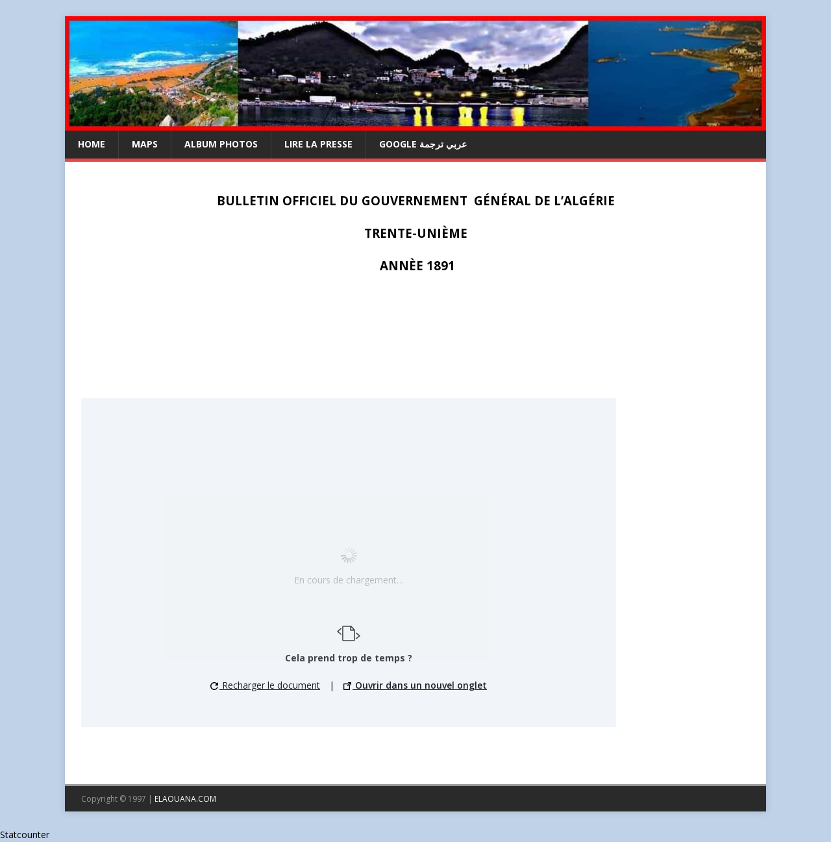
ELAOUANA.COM (185, 798)
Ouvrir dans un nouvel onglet (415, 685)
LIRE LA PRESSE (318, 144)
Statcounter (24, 834)
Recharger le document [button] (265, 685)
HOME (91, 144)
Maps (145, 144)
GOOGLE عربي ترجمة (423, 144)
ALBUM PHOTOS (221, 144)
